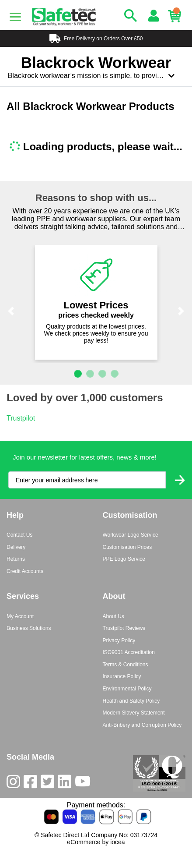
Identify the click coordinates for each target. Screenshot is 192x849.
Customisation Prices (127, 547)
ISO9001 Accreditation (129, 652)
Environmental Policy (127, 689)
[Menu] (15, 17)
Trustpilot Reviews (124, 628)
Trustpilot (21, 418)
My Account (20, 616)
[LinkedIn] (66, 783)
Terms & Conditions (125, 665)
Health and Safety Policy (131, 701)
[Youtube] (84, 783)
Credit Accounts (25, 571)
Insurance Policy (122, 676)
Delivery (16, 547)
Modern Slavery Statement (134, 713)
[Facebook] (32, 783)
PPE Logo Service (124, 559)
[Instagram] (15, 783)
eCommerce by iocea (96, 841)
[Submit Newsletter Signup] (180, 480)
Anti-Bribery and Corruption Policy (142, 725)
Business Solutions (29, 628)
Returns (16, 559)
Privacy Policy (119, 640)
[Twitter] (49, 783)
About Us (113, 616)
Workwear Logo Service (130, 535)
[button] (11, 311)
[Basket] (176, 16)
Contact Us (19, 535)
